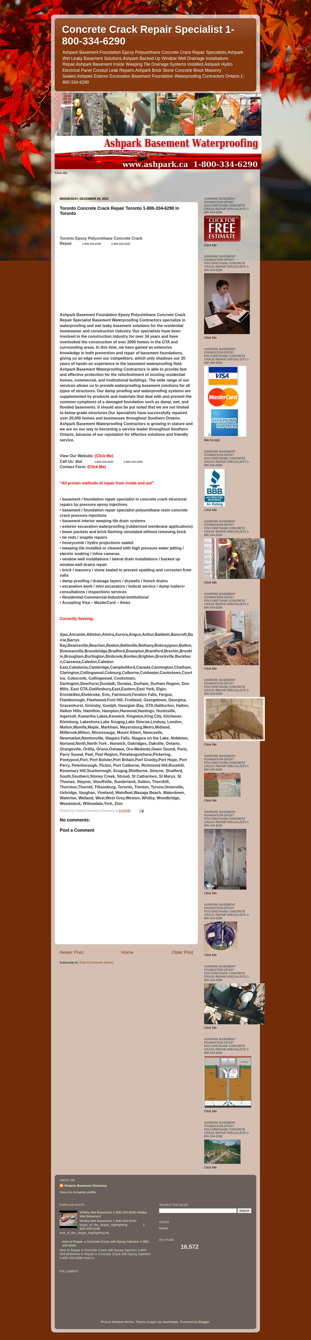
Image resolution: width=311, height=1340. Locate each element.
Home (127, 952)
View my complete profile (78, 1192)
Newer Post (71, 952)
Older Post (182, 952)
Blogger (203, 1322)
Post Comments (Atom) (97, 962)
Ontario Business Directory (85, 1185)
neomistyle (170, 1322)
